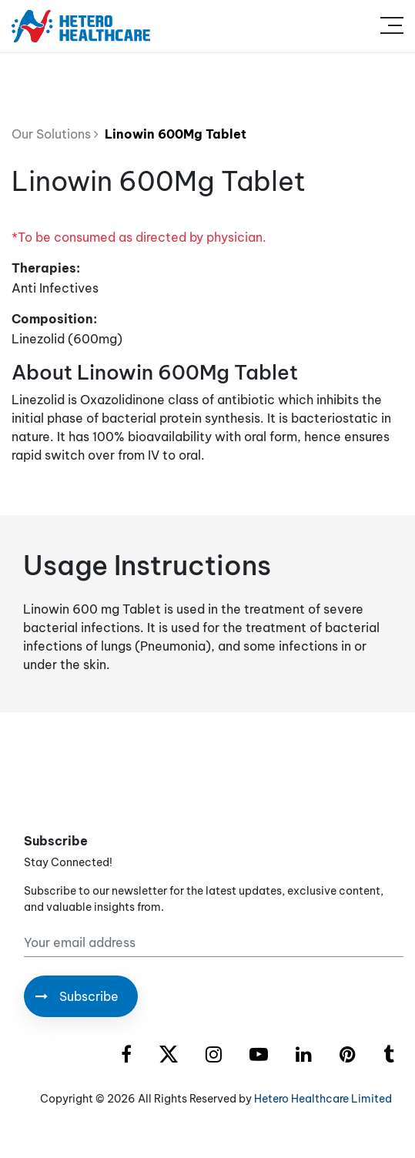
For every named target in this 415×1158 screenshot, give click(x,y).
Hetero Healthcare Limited (323, 1099)
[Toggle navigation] (391, 26)
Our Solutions (55, 134)
